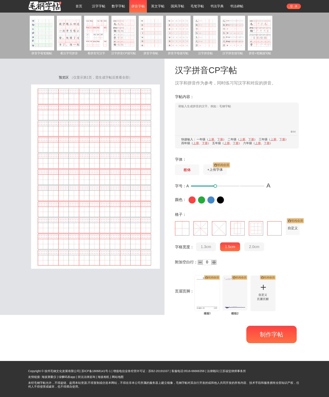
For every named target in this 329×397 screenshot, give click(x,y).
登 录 (294, 6)
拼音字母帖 (151, 53)
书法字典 (217, 6)
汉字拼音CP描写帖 (123, 53)
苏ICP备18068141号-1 (96, 371)
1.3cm (206, 247)
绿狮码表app (67, 377)
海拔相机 (103, 377)
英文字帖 (157, 6)
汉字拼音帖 (205, 53)
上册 (211, 139)
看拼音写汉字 (96, 53)
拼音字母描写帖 (178, 53)
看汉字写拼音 (69, 53)
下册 (220, 139)
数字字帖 (118, 6)
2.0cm (254, 247)
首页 (79, 6)
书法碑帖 (236, 6)
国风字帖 (177, 6)
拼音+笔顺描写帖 (260, 53)
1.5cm (230, 247)
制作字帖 (271, 334)
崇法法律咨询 (86, 377)
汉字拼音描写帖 (232, 53)
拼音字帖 (138, 6)
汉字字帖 (98, 6)
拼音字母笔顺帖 (41, 53)
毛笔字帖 (197, 6)
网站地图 (118, 377)
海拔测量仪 (49, 377)
